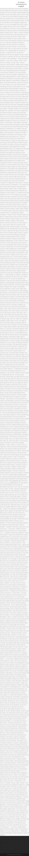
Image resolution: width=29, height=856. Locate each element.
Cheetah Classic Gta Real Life (13, 844)
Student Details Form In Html (9, 840)
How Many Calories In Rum (12, 842)
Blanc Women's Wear (7, 848)
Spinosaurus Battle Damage (17, 846)
